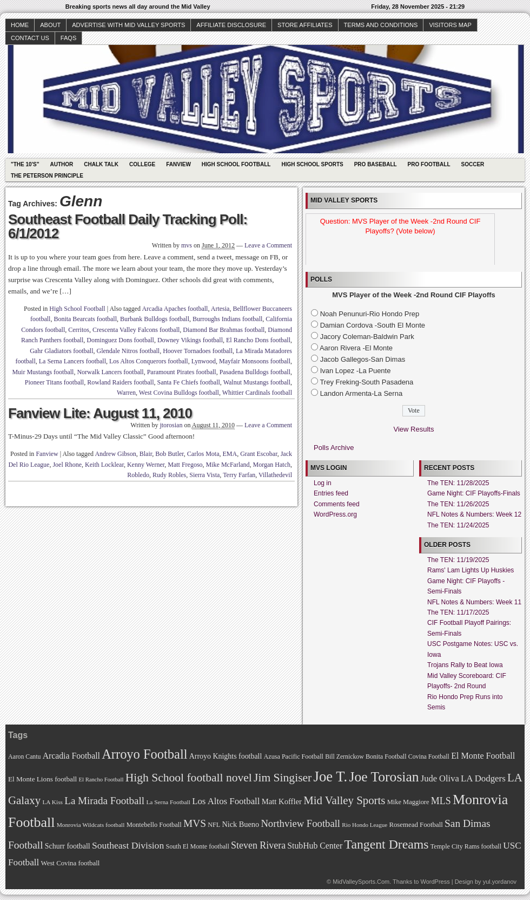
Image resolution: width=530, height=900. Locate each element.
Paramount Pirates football (181, 372)
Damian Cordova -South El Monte (372, 325)
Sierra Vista (204, 475)
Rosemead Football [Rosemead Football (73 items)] (415, 825)
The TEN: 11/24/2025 (458, 525)
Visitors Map (450, 25)
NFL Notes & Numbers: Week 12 (474, 514)
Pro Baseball (375, 164)
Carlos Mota (203, 454)
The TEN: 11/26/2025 (458, 504)
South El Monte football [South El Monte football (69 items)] (197, 846)
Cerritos (78, 330)
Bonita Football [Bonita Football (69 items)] (386, 756)
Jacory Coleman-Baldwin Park (367, 336)
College (142, 164)
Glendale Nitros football (128, 351)
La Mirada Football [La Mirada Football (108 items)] (104, 800)
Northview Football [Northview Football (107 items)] (300, 823)
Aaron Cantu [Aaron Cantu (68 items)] (24, 756)
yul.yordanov (499, 881)
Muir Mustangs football (43, 372)
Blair (146, 454)
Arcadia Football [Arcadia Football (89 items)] (71, 755)
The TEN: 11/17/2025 (458, 612)
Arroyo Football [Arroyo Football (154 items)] (144, 754)
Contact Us (30, 38)
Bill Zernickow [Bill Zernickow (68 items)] (344, 756)
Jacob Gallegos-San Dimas (363, 359)
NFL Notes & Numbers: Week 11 (474, 602)
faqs (68, 38)
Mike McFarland (228, 464)
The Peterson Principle (47, 176)
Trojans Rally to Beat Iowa (465, 665)
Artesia (220, 308)
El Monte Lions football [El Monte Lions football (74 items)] (42, 779)
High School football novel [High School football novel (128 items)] (188, 777)
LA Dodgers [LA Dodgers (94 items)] (483, 778)
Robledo (138, 475)
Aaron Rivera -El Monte (356, 348)
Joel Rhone (67, 464)
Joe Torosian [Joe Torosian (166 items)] (384, 777)
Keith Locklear (104, 464)
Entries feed (331, 493)
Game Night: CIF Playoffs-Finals (473, 493)
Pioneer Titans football (54, 382)
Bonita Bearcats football (85, 319)
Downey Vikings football (190, 340)
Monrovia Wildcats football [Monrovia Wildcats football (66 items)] (91, 824)
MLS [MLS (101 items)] (441, 800)
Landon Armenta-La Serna (361, 393)
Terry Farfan (239, 475)
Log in (323, 483)
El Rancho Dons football (258, 340)
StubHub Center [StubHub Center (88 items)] (314, 845)
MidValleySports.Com (361, 881)
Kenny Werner (145, 464)
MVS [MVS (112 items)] (194, 823)
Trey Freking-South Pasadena (366, 382)
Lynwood (203, 361)
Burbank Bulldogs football (154, 319)
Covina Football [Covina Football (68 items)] (428, 756)
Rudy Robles (169, 475)
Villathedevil (275, 475)
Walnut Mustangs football (256, 382)
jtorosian (171, 425)
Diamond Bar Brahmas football (223, 330)
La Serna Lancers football (72, 361)
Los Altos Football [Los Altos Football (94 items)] (226, 801)
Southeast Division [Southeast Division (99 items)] (128, 845)
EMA (230, 454)
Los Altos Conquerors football (148, 361)
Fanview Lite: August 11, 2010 (100, 413)
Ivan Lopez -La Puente (355, 371)
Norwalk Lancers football (110, 372)
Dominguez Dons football (120, 340)
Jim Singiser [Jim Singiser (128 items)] (283, 777)
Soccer (473, 164)
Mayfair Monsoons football (254, 361)
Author (61, 164)
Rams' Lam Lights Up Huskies (470, 570)
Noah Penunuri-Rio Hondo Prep (370, 314)
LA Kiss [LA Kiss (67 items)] (52, 802)
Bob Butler (169, 454)
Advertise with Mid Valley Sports (128, 25)
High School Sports (312, 164)
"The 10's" (25, 164)
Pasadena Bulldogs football (255, 372)
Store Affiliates (305, 25)
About (50, 25)
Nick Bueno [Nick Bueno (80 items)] (240, 824)
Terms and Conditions (381, 25)
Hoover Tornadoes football (198, 351)
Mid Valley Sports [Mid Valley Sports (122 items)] (344, 800)
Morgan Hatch (271, 464)
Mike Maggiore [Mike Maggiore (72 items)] (408, 802)
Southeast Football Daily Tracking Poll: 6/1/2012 (127, 226)
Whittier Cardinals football (257, 392)
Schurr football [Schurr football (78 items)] (67, 846)
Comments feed (337, 504)
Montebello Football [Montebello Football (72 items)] (154, 825)
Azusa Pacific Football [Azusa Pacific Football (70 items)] (293, 756)
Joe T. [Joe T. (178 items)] (331, 776)
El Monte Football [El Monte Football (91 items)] (483, 755)
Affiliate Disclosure (231, 25)
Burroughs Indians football (227, 319)
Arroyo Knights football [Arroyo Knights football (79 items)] (225, 756)
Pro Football (429, 164)
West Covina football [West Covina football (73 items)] (70, 863)
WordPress (434, 881)
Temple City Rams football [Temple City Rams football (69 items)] (465, 846)
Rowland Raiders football (120, 382)
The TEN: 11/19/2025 (458, 560)
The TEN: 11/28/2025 (458, 483)
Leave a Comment (268, 245)
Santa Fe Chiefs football (188, 382)
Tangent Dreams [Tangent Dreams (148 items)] (387, 844)
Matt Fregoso (185, 464)
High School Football (236, 164)
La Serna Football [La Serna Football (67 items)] (168, 802)
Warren (126, 392)
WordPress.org (335, 514)
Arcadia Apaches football (175, 308)
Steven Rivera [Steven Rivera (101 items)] (258, 845)
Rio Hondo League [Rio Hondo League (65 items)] (364, 824)
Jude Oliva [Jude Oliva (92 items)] (440, 778)
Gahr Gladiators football (61, 351)
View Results (414, 429)
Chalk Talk (101, 164)
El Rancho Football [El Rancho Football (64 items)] (101, 779)
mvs (186, 245)
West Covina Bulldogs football (179, 392)
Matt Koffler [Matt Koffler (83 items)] (282, 801)
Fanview (178, 164)
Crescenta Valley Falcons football (136, 330)
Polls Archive (334, 448)
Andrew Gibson (115, 454)
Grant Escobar (258, 454)
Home (20, 25)
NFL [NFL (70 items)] (214, 825)
